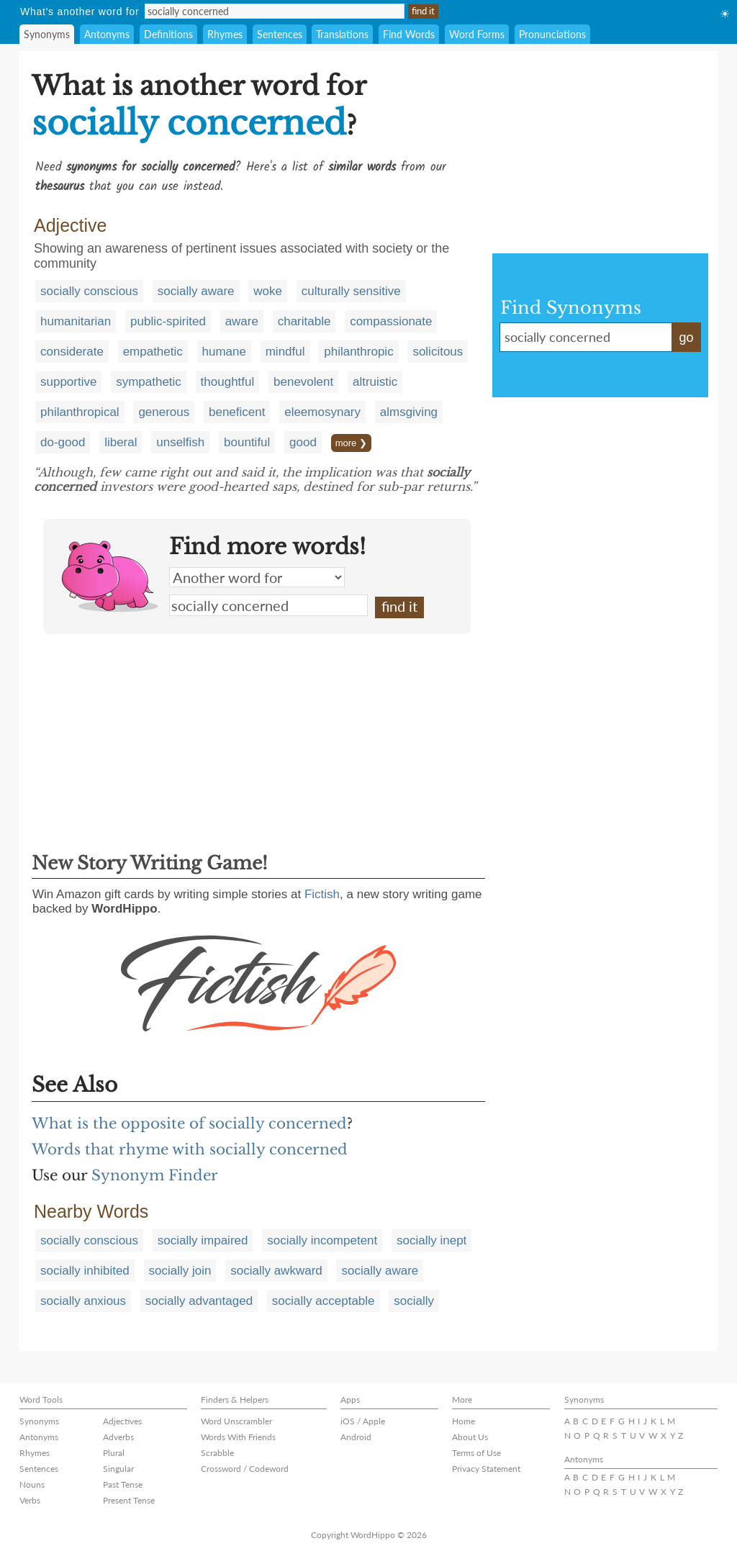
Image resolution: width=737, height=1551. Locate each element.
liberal (120, 442)
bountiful (247, 442)
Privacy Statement (486, 1468)
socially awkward (276, 1271)
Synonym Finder (154, 1175)
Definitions (168, 34)
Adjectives (122, 1421)
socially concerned (268, 605)
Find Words (409, 34)
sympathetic (148, 382)
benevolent (303, 382)
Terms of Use (476, 1452)
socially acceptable (323, 1301)
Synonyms (47, 34)
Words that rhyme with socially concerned (190, 1149)
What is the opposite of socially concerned (189, 1123)
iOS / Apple (362, 1421)
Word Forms (477, 34)
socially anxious (83, 1301)
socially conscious (89, 291)
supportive (68, 382)
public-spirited (168, 321)
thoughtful (228, 382)
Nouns (32, 1484)
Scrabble (217, 1452)
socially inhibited (85, 1271)
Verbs (29, 1500)
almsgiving (409, 412)
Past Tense (123, 1484)
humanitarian (75, 321)
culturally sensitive (351, 291)
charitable (304, 321)
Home (463, 1421)
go (686, 337)
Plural (114, 1452)
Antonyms (107, 34)
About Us (470, 1437)
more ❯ (351, 443)
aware (241, 321)
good (303, 442)
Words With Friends (238, 1437)
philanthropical (79, 412)
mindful (285, 351)
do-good (62, 442)
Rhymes (225, 34)
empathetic (153, 351)
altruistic (375, 382)
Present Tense (129, 1500)
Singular (118, 1468)
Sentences (279, 34)
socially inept (431, 1240)
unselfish (180, 442)
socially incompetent (322, 1240)
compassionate (391, 321)
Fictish (322, 894)
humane (224, 351)
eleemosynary (322, 412)
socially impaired (203, 1240)
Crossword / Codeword (245, 1468)
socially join (180, 1271)
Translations (342, 34)
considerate (72, 351)
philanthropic (358, 351)
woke (267, 291)
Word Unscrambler (236, 1421)
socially (414, 1301)
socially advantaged (199, 1301)
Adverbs (118, 1437)
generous (163, 412)
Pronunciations (552, 34)
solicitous (437, 351)
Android (355, 1437)
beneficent (237, 412)
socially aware (196, 291)
